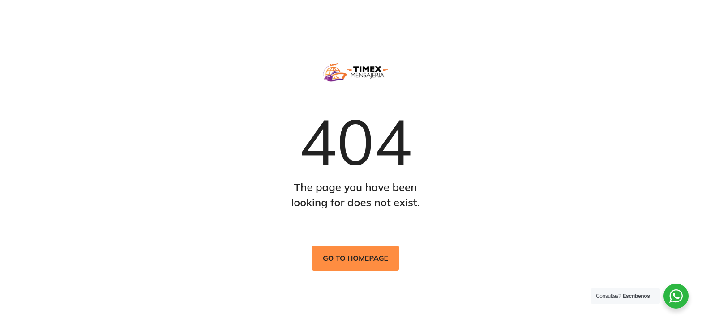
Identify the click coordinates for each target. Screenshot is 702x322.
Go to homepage (355, 258)
